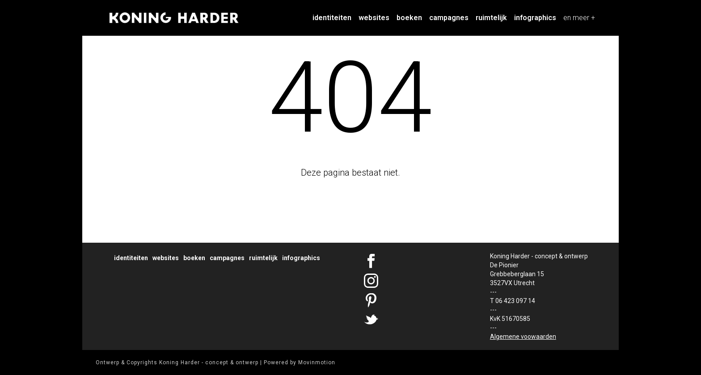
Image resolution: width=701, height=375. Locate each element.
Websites (374, 17)
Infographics (535, 17)
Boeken (409, 17)
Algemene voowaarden (523, 336)
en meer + (579, 17)
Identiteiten (331, 17)
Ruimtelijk (491, 17)
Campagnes (449, 17)
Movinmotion (316, 362)
